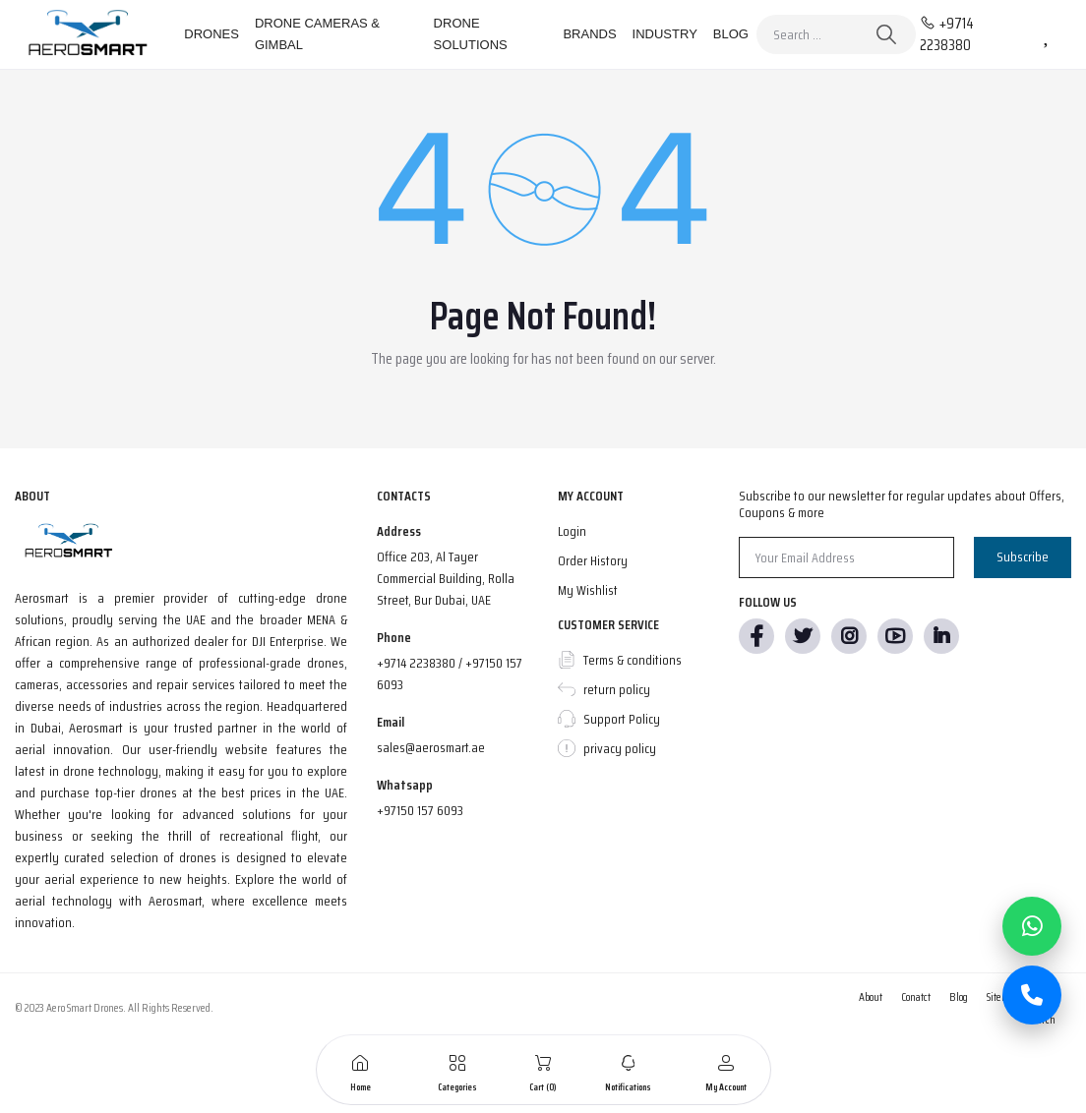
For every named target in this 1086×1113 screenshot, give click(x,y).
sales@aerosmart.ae (431, 747)
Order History (593, 560)
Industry (665, 34)
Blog (731, 34)
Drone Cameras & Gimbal (317, 34)
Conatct (916, 996)
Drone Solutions (471, 34)
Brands (589, 34)
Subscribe (1022, 556)
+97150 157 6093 (420, 810)
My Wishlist (588, 590)
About (870, 996)
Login (572, 531)
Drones (211, 34)
